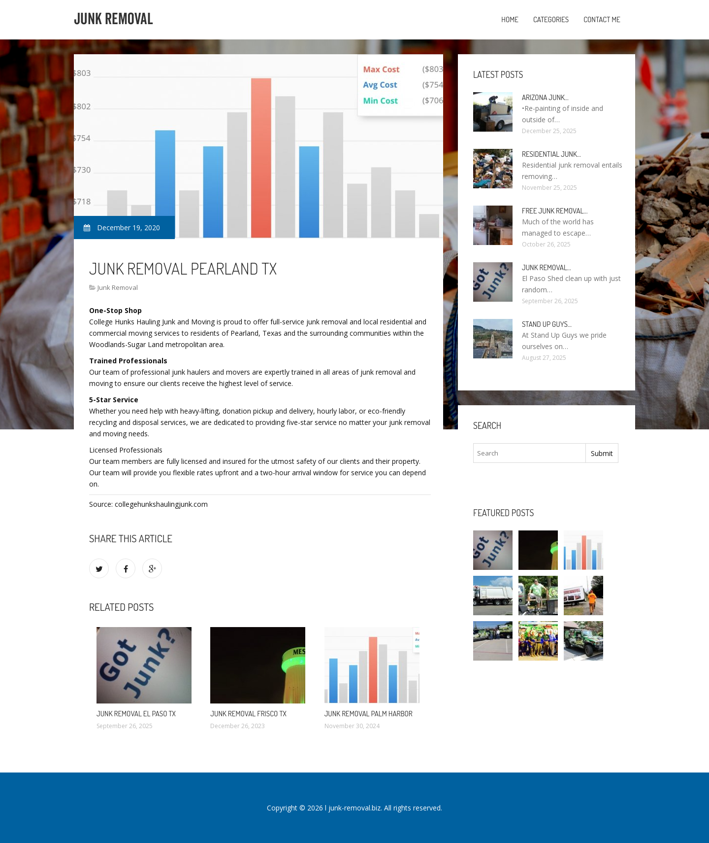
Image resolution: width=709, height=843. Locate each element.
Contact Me (601, 19)
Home (509, 19)
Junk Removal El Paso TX (136, 713)
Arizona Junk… (545, 97)
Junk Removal (117, 287)
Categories (551, 19)
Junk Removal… (546, 267)
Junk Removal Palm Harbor (368, 713)
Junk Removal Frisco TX (248, 713)
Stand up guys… (547, 324)
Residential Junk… (551, 154)
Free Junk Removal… (554, 210)
